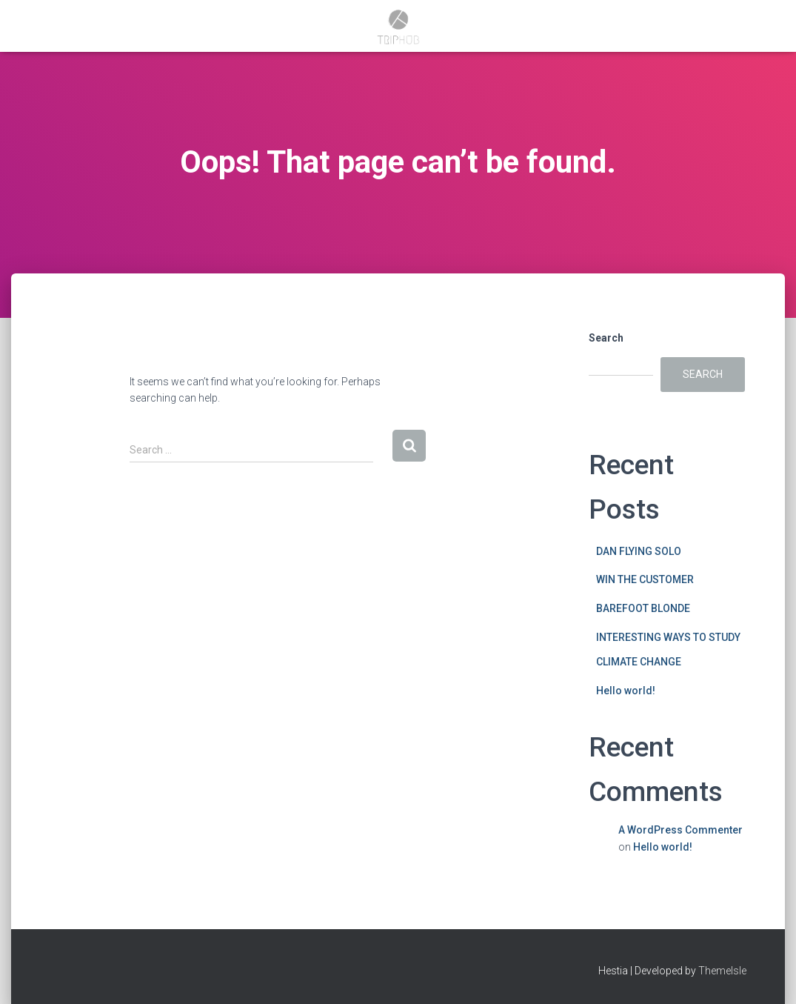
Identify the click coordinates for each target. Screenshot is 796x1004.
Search (606, 338)
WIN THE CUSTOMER (645, 579)
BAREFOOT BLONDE (643, 608)
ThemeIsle (722, 971)
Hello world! (625, 691)
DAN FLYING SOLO (638, 551)
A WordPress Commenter (680, 830)
